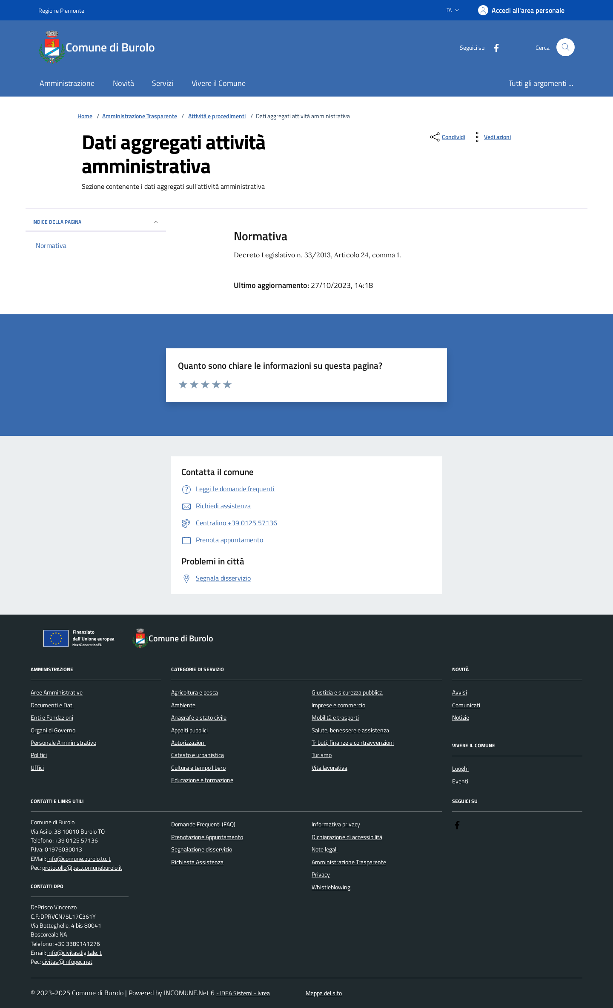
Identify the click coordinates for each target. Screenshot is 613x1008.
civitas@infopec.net (67, 961)
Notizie (460, 717)
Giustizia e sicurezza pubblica (347, 692)
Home (84, 116)
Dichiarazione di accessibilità (347, 837)
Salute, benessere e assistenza (350, 730)
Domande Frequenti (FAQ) (203, 824)
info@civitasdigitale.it (74, 952)
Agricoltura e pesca (194, 692)
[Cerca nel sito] (565, 47)
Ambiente (183, 705)
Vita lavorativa (329, 767)
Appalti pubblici (189, 730)
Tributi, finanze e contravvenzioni (353, 742)
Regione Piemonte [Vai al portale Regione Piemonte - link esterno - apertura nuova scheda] (61, 10)
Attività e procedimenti (217, 116)
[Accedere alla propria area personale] (521, 10)
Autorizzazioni (188, 742)
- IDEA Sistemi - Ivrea (243, 993)
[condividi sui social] (447, 137)
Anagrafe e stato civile (198, 717)
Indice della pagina (95, 222)
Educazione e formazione (202, 780)
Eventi (460, 781)
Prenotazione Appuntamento (207, 837)
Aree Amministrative (57, 692)
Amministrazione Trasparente (139, 116)
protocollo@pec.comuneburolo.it (82, 867)
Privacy (321, 874)
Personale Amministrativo (63, 742)
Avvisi (459, 692)
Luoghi (460, 768)
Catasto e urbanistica (197, 755)
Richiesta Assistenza (197, 862)
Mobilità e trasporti (335, 717)
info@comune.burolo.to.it (79, 858)
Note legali (325, 849)
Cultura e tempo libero (198, 767)
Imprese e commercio (338, 705)
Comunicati (466, 705)
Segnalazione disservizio (201, 849)
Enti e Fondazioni (52, 717)
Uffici (37, 767)
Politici (39, 755)
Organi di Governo (53, 730)
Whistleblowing (331, 887)
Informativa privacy (336, 824)
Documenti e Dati (52, 705)
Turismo (322, 755)
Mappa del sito (324, 993)
